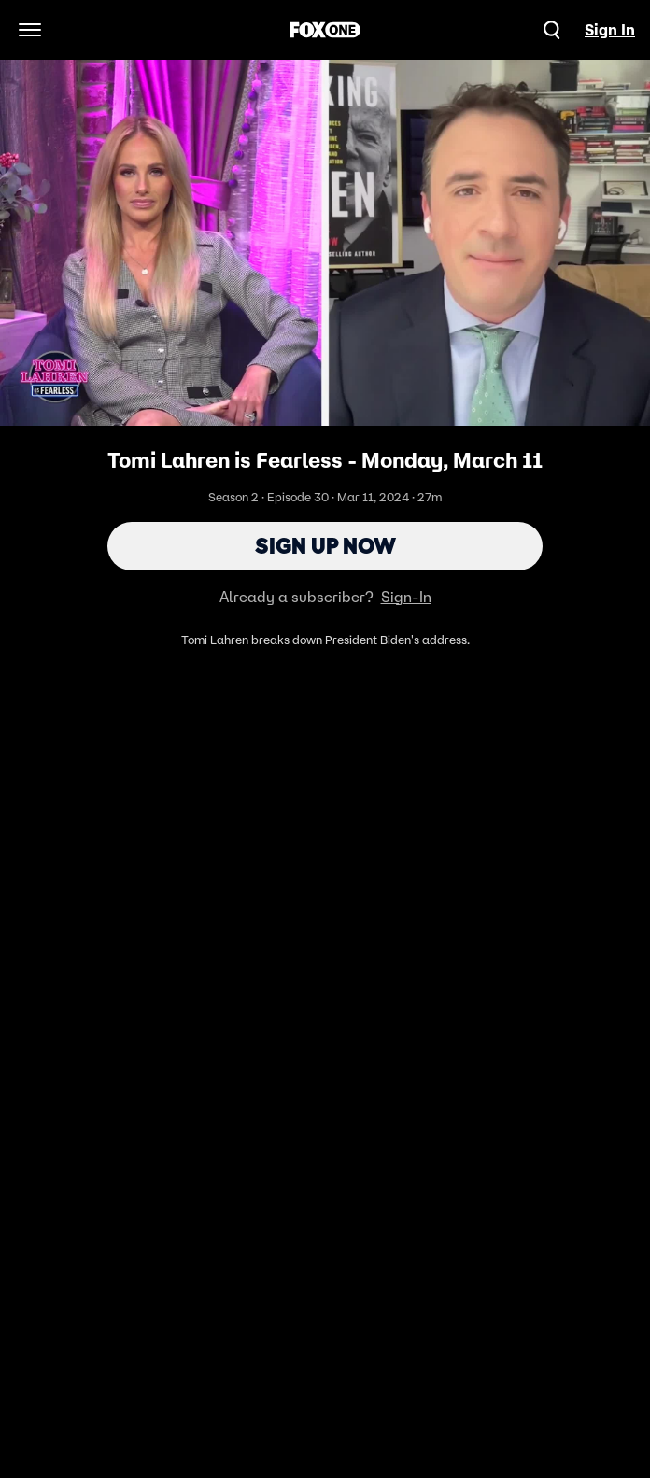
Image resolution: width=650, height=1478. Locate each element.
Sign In (610, 30)
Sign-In (406, 596)
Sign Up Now (325, 545)
